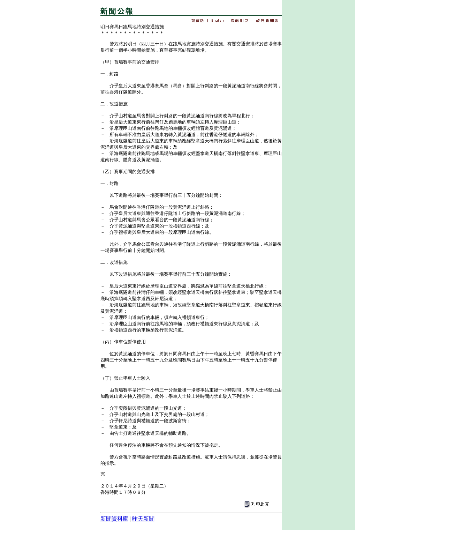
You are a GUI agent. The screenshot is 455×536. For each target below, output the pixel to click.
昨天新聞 (143, 519)
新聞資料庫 (114, 519)
